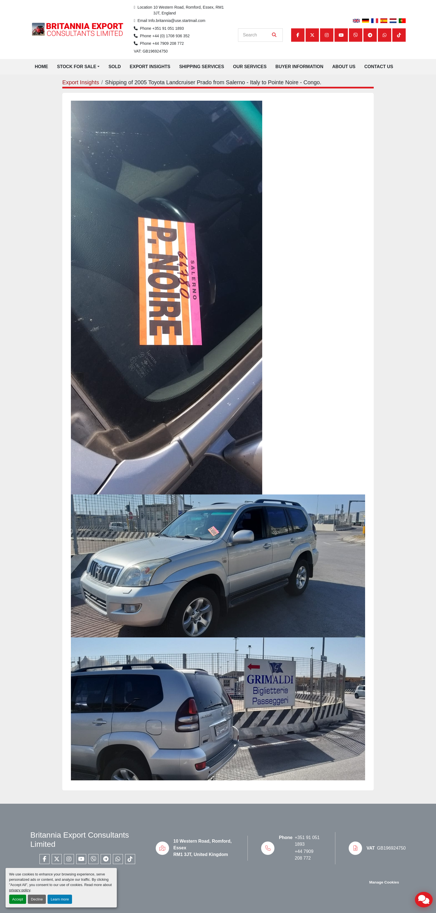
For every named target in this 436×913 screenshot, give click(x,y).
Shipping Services (201, 66)
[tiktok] (399, 35)
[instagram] (326, 35)
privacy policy (19, 890)
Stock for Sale (76, 66)
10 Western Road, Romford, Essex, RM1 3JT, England (189, 10)
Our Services (250, 66)
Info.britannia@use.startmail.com (176, 20)
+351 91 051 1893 (168, 28)
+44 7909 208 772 (168, 43)
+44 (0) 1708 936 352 (171, 36)
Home (41, 66)
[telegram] (370, 35)
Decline (37, 899)
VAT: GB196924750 (151, 51)
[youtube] (341, 35)
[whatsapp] (384, 35)
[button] (78, 67)
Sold (114, 66)
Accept (17, 899)
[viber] (355, 35)
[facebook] (297, 35)
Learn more (60, 899)
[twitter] (312, 35)
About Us (344, 66)
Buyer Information (299, 66)
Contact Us (378, 66)
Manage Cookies (384, 882)
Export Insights (150, 66)
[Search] (256, 35)
